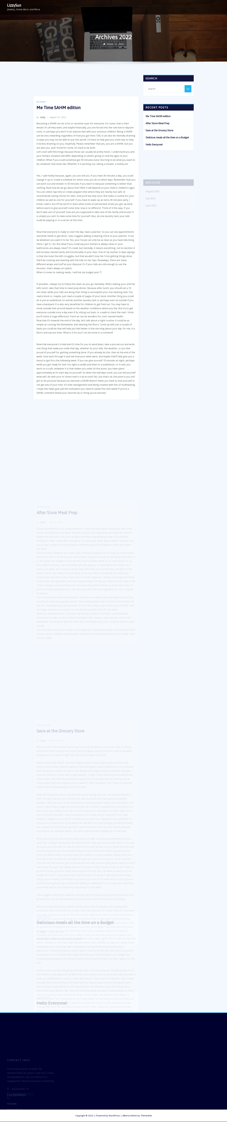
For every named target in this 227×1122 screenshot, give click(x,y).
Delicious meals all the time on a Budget (167, 144)
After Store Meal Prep (157, 130)
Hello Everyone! (154, 151)
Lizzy (40, 164)
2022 (121, 46)
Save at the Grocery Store (159, 137)
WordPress (114, 1115)
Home (110, 46)
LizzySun (14, 5)
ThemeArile (146, 1115)
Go (188, 92)
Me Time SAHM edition (58, 155)
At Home (40, 149)
